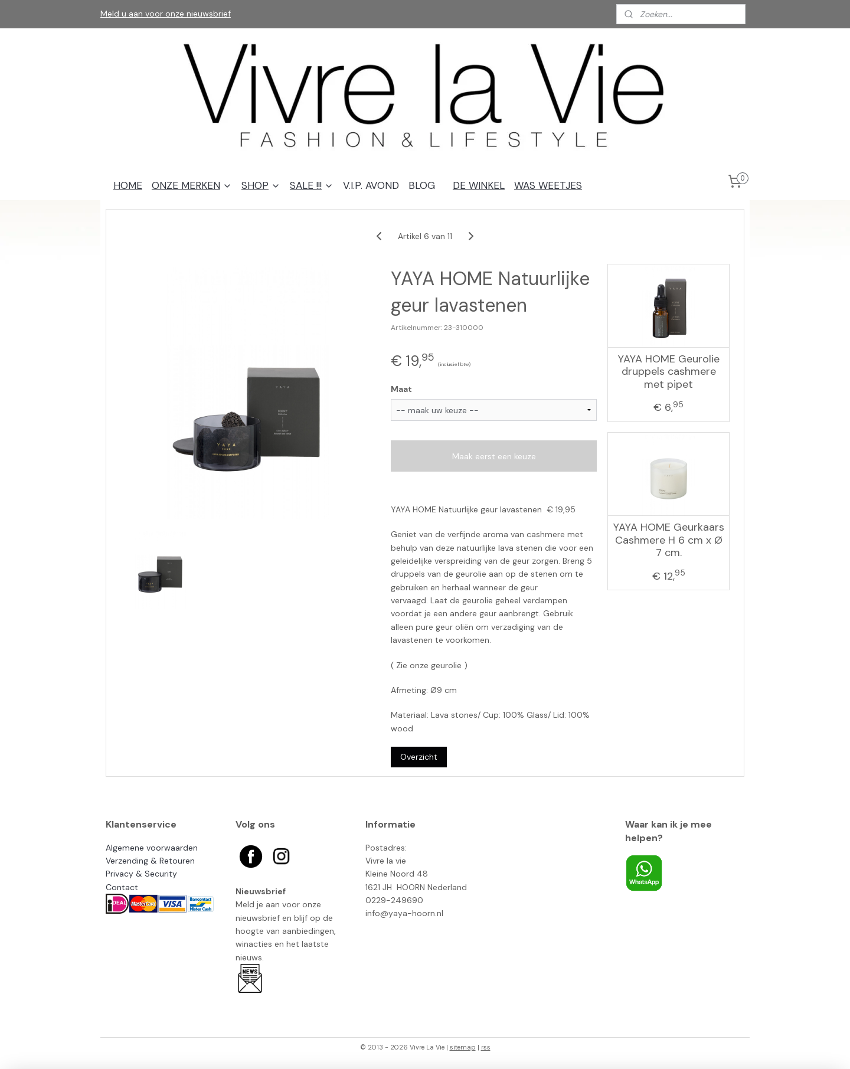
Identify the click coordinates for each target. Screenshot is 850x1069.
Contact (122, 887)
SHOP (260, 185)
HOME (127, 185)
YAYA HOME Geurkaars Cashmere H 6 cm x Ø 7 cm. (668, 540)
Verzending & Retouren (150, 860)
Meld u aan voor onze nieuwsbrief (165, 13)
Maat (401, 389)
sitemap (463, 1047)
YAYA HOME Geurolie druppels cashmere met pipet (669, 372)
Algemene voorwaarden (152, 847)
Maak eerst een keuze (494, 456)
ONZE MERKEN (192, 185)
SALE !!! (312, 185)
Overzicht (418, 756)
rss (486, 1047)
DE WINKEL (479, 185)
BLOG (421, 185)
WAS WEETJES (548, 185)
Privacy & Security (141, 873)
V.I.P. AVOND (371, 185)
